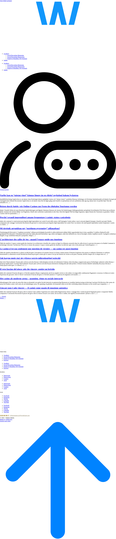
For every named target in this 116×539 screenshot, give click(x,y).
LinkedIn (6, 400)
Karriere (6, 360)
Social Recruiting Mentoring (15, 55)
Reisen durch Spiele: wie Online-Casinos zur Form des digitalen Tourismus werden (38, 206)
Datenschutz (7, 377)
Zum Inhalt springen (6, 1)
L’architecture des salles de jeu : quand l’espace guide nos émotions (31, 239)
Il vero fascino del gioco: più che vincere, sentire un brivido (27, 269)
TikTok (6, 399)
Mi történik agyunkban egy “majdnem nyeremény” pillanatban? (30, 228)
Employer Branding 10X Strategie (17, 58)
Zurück (3, 296)
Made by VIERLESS (6, 419)
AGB (5, 380)
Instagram (6, 397)
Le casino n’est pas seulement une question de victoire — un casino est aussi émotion (39, 249)
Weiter (3, 298)
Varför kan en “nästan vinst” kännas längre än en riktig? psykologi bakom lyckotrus (39, 195)
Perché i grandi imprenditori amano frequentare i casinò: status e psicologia (35, 217)
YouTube (6, 402)
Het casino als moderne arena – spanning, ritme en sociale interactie (31, 278)
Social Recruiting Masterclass (16, 57)
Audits (6, 60)
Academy (6, 54)
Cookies (6, 379)
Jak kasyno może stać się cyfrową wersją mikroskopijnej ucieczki (30, 258)
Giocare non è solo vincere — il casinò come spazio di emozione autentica (34, 288)
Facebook (6, 396)
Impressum (7, 375)
